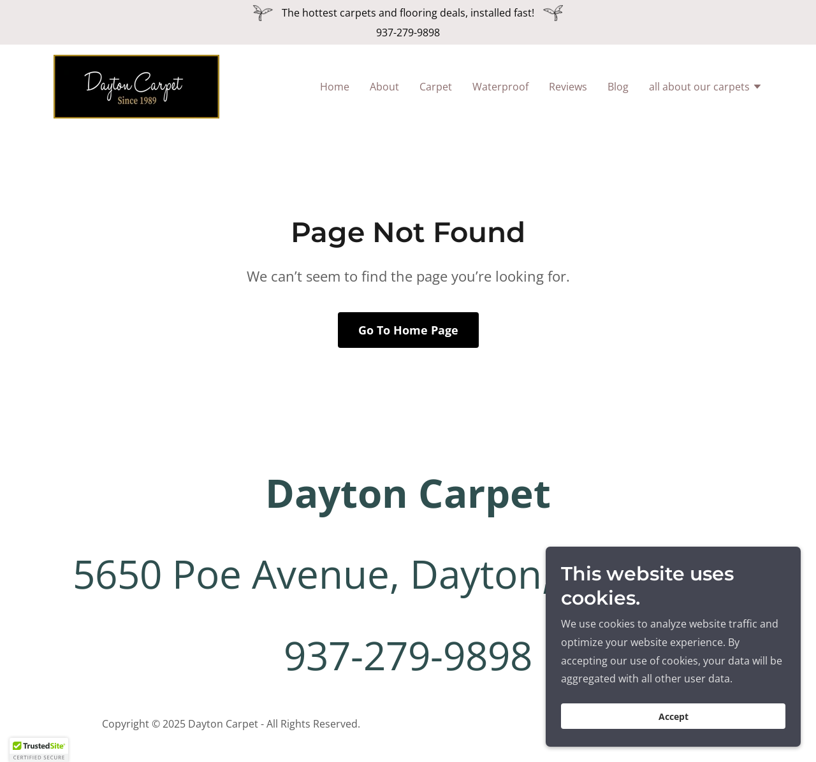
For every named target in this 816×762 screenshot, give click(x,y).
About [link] (384, 87)
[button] (705, 88)
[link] (136, 85)
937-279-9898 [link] (408, 32)
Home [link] (334, 87)
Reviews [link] (568, 87)
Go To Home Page (408, 330)
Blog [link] (618, 87)
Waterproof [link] (500, 87)
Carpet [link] (435, 87)
